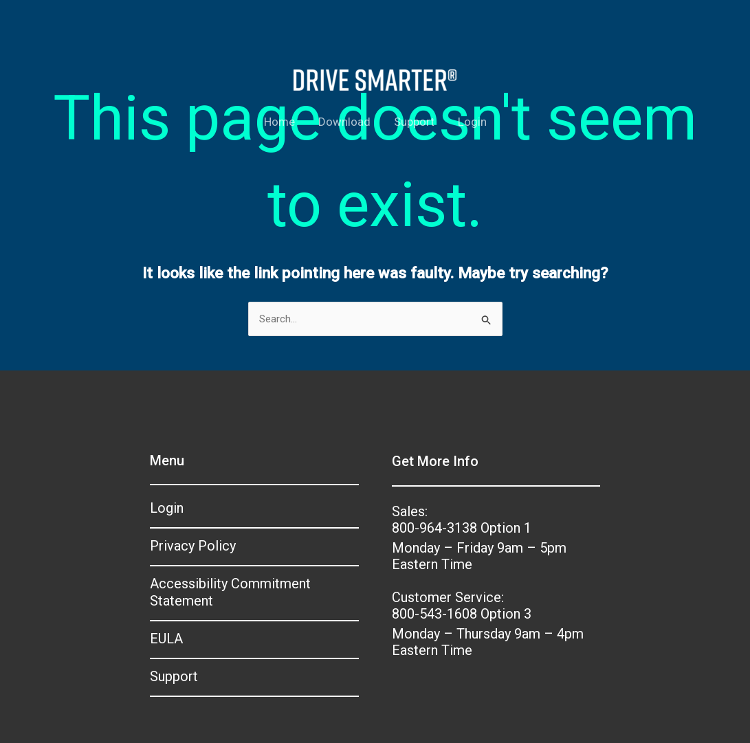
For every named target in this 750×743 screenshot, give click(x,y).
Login (472, 122)
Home (279, 122)
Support (414, 122)
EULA (166, 638)
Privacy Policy (193, 545)
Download (344, 122)
